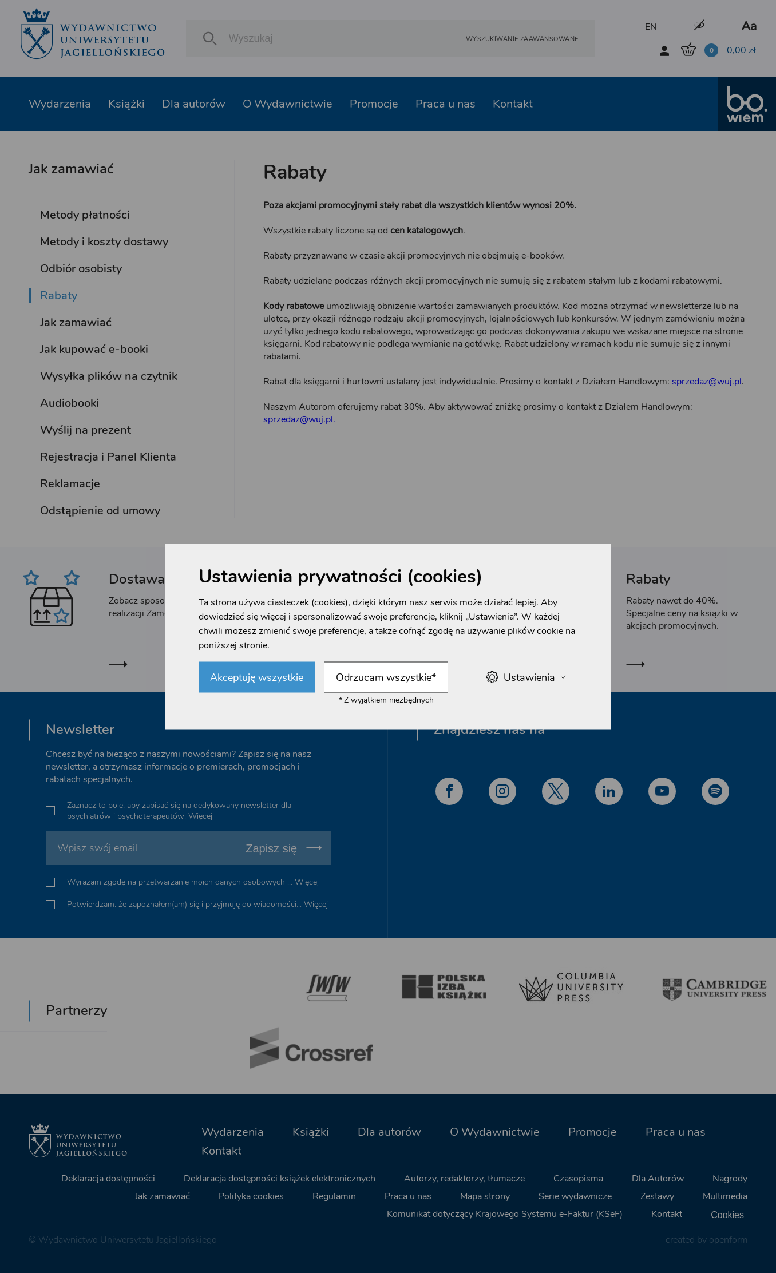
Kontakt (513, 104)
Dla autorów (193, 104)
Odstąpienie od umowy (100, 510)
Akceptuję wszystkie (256, 677)
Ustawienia (525, 677)
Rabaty (58, 295)
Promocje (374, 104)
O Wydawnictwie (287, 104)
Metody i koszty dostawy (104, 241)
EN (651, 27)
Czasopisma (578, 1178)
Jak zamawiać (76, 322)
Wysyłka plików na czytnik (108, 376)
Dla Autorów (658, 1178)
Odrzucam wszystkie (386, 676)
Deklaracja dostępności (108, 1178)
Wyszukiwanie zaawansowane (522, 38)
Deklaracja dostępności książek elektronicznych (279, 1178)
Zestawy (657, 1196)
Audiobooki (69, 403)
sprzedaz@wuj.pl (707, 381)
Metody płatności (85, 215)
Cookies (727, 1214)
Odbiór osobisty (81, 268)
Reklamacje (70, 483)
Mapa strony (485, 1196)
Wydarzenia (60, 104)
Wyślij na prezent (85, 430)
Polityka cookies (251, 1196)
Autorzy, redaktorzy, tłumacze (464, 1178)
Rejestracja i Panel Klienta (108, 457)
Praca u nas (445, 104)
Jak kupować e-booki (94, 349)
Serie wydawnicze (575, 1196)
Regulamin (334, 1196)
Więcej (200, 816)
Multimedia (725, 1196)
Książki (126, 104)
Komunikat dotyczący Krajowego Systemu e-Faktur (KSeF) (505, 1214)
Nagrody (729, 1178)
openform (728, 1240)
